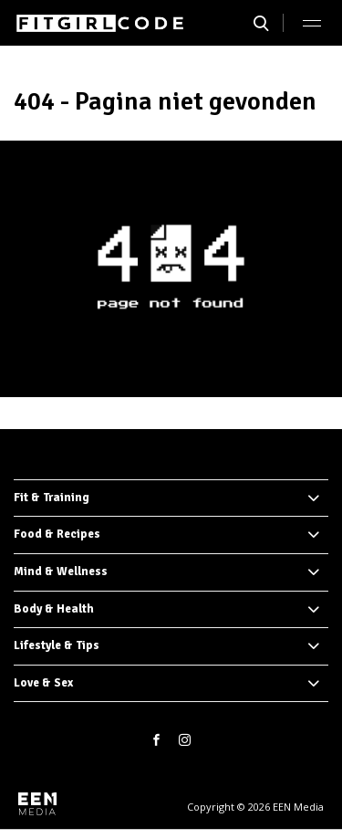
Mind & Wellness (61, 571)
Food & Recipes (57, 534)
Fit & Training (51, 497)
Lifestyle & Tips (56, 645)
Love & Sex (43, 683)
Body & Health (54, 609)
